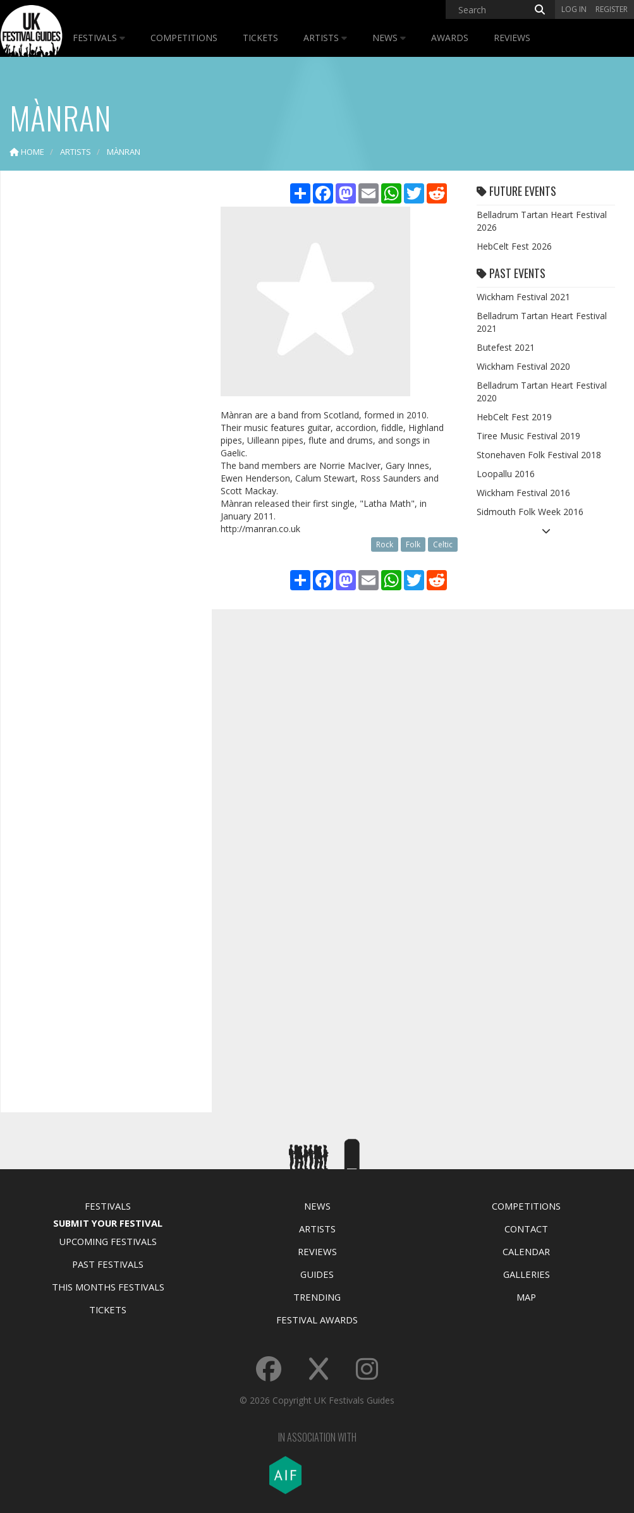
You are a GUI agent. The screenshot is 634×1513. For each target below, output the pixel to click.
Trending (317, 1297)
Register (611, 9)
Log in (574, 9)
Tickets (260, 38)
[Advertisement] (105, 379)
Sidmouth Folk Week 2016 (530, 512)
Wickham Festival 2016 (523, 493)
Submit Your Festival (107, 1223)
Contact (526, 1228)
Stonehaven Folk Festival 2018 (539, 455)
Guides (317, 1274)
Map (526, 1297)
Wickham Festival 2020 (523, 366)
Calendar (526, 1251)
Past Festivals (107, 1264)
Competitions (183, 38)
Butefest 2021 (506, 347)
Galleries (526, 1274)
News (389, 38)
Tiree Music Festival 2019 (528, 436)
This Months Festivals (108, 1286)
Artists (325, 38)
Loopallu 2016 (506, 474)
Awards (449, 38)
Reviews (512, 38)
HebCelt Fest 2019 (514, 417)
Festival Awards (317, 1319)
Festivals (99, 38)
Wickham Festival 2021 (523, 297)
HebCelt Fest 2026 (514, 246)
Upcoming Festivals (108, 1241)
